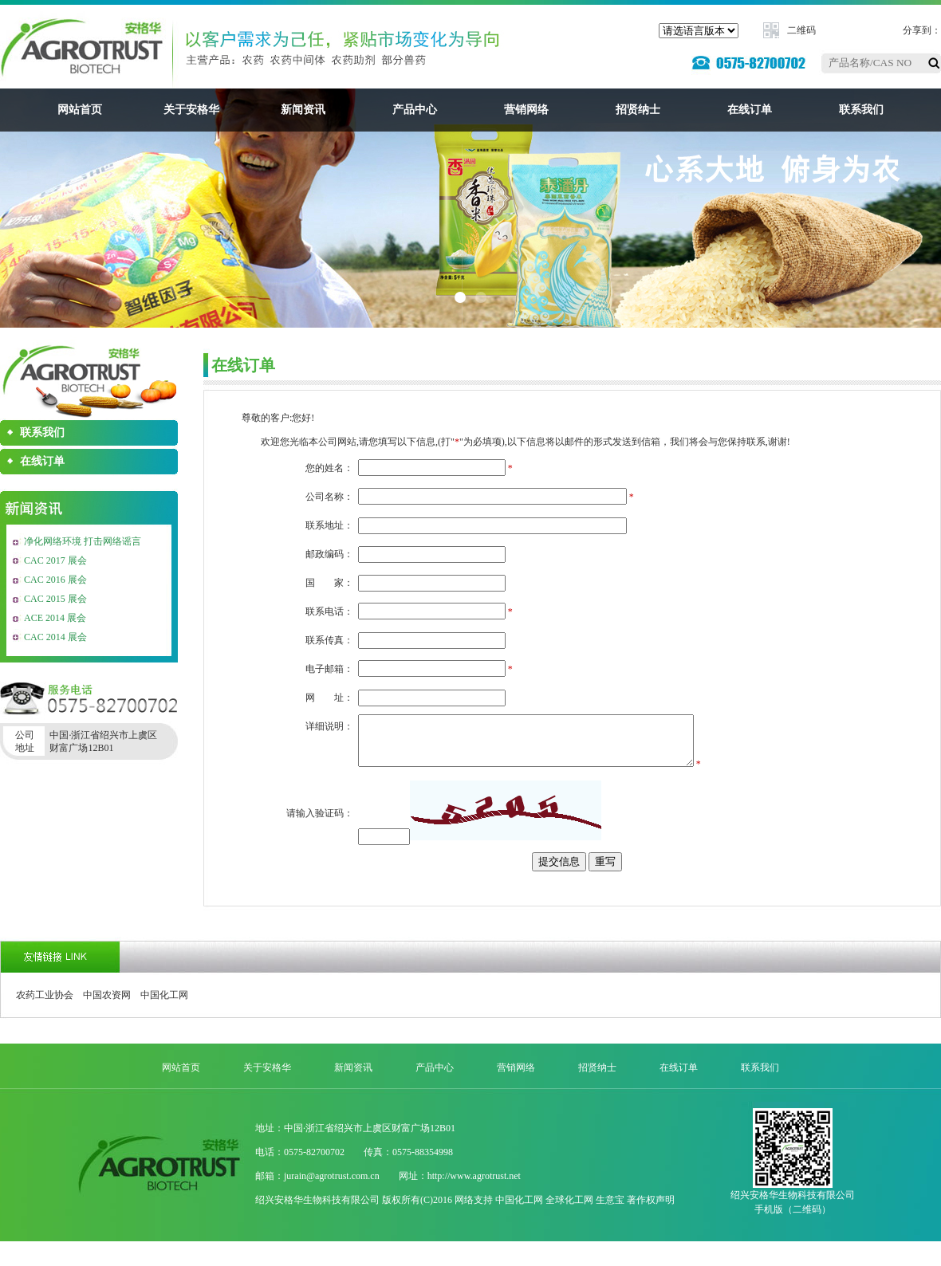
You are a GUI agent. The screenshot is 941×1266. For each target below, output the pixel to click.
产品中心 (414, 110)
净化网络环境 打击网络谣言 (82, 541)
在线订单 (749, 110)
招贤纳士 (638, 110)
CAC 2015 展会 (55, 598)
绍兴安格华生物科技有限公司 (317, 1209)
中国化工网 (164, 1004)
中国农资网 (107, 1004)
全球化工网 (569, 1209)
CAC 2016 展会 (55, 579)
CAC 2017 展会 (55, 560)
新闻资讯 (303, 110)
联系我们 (861, 110)
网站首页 (79, 110)
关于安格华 (191, 110)
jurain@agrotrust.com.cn (332, 1185)
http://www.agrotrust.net (474, 1185)
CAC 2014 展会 (55, 637)
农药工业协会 (44, 1004)
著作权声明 (651, 1209)
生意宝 (610, 1209)
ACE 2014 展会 (55, 617)
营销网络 (526, 110)
